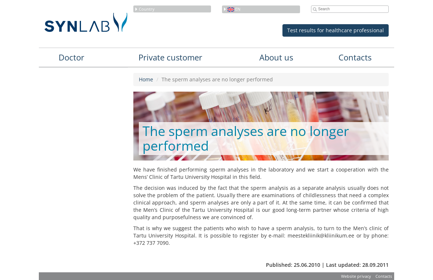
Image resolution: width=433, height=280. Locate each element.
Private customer (170, 57)
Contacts (354, 57)
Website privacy (356, 276)
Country (144, 9)
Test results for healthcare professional (335, 30)
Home (146, 79)
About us (276, 57)
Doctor (71, 57)
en (231, 9)
